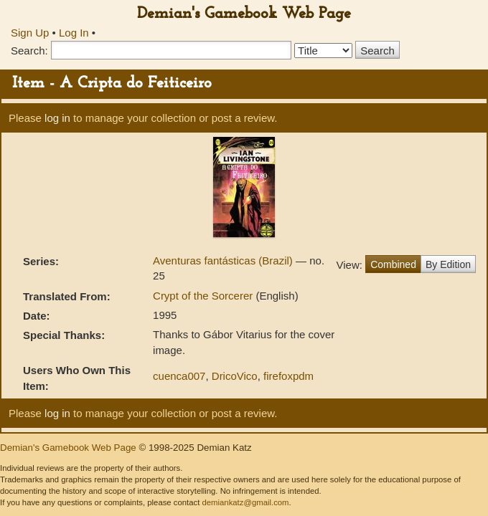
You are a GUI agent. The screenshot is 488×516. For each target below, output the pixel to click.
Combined (393, 264)
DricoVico (235, 376)
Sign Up (30, 33)
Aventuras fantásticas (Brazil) (224, 260)
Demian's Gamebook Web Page (244, 14)
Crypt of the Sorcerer (204, 296)
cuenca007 (179, 376)
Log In (74, 33)
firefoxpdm (288, 376)
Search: (29, 50)
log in (57, 118)
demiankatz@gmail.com (245, 502)
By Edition (448, 264)
